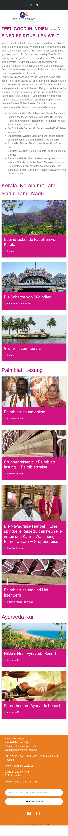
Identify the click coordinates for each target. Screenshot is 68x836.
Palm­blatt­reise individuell (20, 602)
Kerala (10, 251)
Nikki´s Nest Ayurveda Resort (30, 653)
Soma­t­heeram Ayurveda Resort (32, 705)
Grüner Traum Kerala (22, 348)
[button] (62, 16)
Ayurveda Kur (14, 660)
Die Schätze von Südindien (27, 297)
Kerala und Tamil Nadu (19, 304)
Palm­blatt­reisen (15, 474)
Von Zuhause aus (16, 418)
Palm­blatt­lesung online (24, 412)
